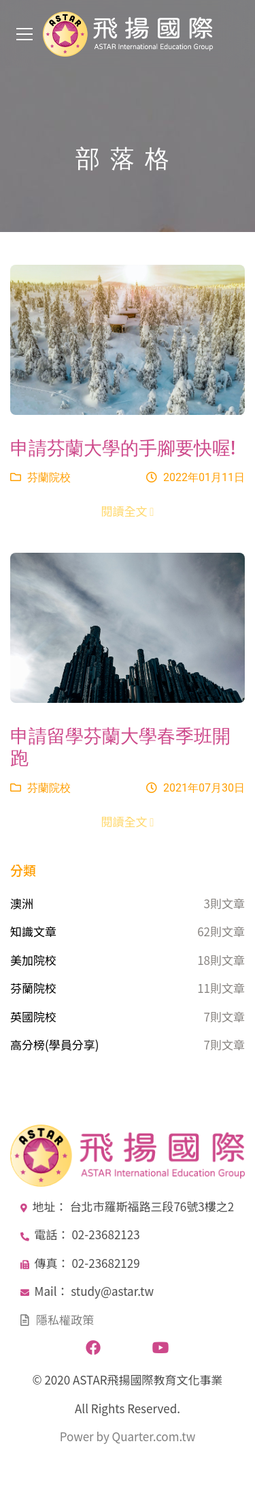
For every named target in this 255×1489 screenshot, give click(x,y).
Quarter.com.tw (154, 1436)
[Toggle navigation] (24, 34)
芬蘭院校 (40, 477)
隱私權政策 (65, 1319)
